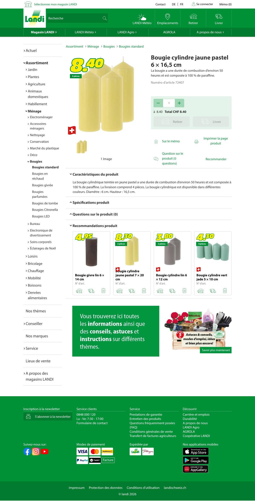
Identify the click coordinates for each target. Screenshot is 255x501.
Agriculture (36, 84)
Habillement (37, 103)
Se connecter (204, 4)
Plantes (33, 76)
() (225, 4)
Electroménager (41, 117)
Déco (34, 155)
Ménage (34, 111)
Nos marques (37, 335)
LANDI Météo (84, 32)
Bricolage (35, 263)
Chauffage (36, 270)
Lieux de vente (38, 360)
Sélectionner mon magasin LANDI (55, 4)
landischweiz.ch (175, 488)
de (174, 4)
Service (32, 348)
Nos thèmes (36, 310)
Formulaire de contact (92, 423)
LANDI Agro (125, 32)
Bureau (35, 224)
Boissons (35, 285)
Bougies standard (45, 167)
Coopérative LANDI (196, 436)
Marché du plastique (44, 148)
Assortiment (37, 62)
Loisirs (33, 256)
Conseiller (34, 323)
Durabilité (190, 419)
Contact (160, 4)
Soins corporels (41, 242)
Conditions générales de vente (151, 432)
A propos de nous (209, 32)
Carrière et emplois (196, 414)
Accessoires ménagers (38, 126)
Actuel (31, 50)
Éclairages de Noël (43, 248)
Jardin (32, 69)
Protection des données (106, 488)
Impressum (77, 488)
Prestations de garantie (146, 414)
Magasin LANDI (42, 32)
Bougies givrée (42, 185)
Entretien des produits (145, 419)
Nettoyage (37, 135)
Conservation (39, 142)
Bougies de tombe (45, 203)
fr (181, 4)
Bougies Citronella (45, 210)
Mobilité (34, 277)
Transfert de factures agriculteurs (153, 436)
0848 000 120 (86, 414)
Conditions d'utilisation (143, 488)
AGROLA (169, 32)
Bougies (36, 161)
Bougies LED (41, 216)
